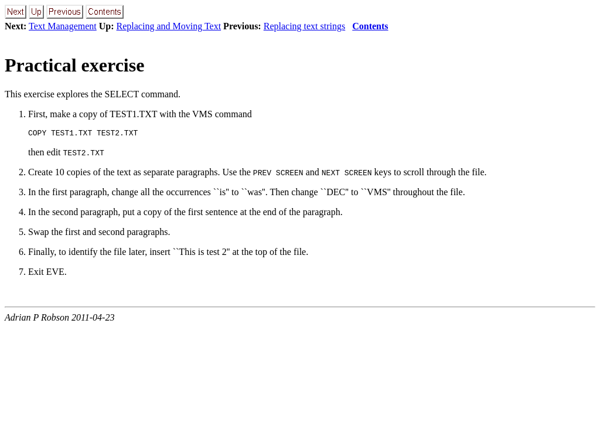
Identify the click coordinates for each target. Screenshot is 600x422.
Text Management (63, 26)
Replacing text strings (305, 26)
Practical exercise (74, 65)
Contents (370, 26)
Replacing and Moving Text (169, 26)
